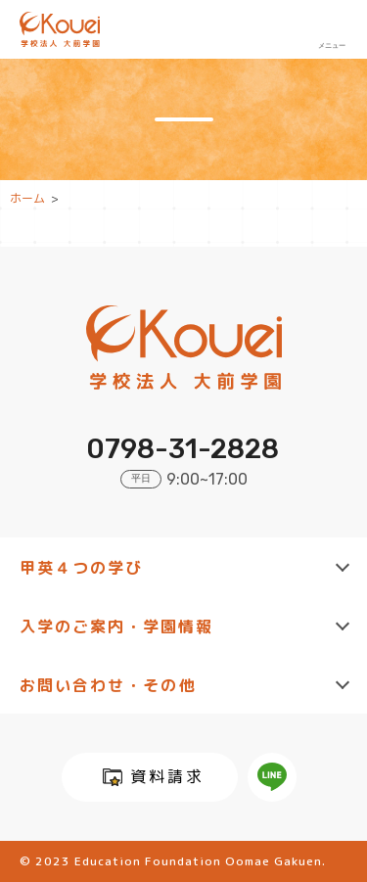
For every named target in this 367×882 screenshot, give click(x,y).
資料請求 (167, 776)
